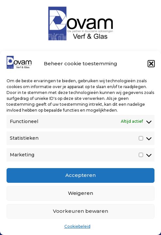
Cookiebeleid (77, 226)
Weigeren (80, 193)
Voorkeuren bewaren (80, 211)
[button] (151, 63)
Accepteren (80, 175)
